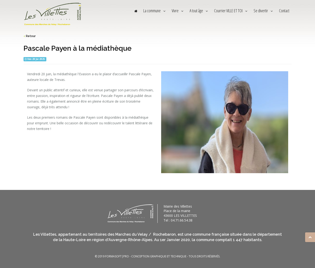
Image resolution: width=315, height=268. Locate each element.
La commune (155, 10)
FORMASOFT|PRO (117, 256)
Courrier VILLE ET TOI (231, 10)
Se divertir (264, 10)
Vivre (178, 10)
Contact (284, 10)
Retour (30, 36)
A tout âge (199, 10)
